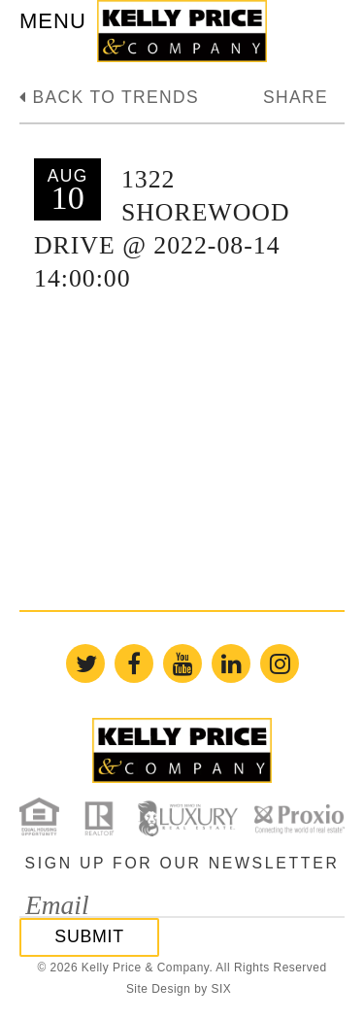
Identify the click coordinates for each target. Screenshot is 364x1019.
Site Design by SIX (178, 989)
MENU (52, 21)
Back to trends (109, 97)
